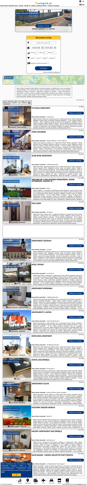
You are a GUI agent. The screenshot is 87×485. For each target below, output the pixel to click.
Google (29, 464)
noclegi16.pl (43, 3)
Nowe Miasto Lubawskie (11, 110)
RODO (3, 472)
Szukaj (43, 68)
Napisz (84, 484)
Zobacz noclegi (75, 113)
